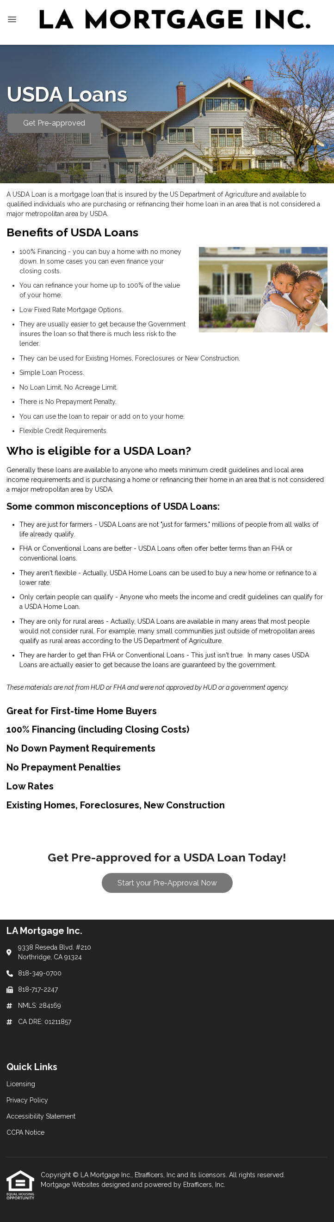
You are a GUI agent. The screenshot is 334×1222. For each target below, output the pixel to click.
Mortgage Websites (71, 1184)
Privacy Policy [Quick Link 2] (27, 1100)
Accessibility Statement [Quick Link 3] (40, 1116)
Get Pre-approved (54, 123)
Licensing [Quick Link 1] (20, 1084)
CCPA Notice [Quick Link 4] (25, 1132)
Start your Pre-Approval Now (167, 883)
